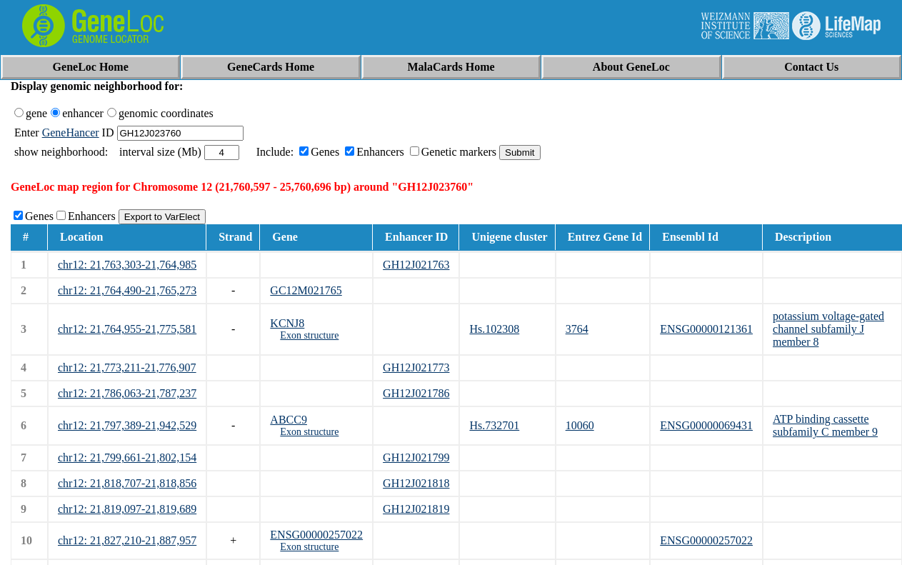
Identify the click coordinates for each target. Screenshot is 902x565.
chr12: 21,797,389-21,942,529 (127, 425)
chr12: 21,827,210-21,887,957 (127, 540)
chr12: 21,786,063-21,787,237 (127, 393)
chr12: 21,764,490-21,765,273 (127, 290)
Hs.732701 (494, 425)
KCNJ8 (287, 323)
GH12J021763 (416, 265)
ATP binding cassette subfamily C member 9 (825, 425)
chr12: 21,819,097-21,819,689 (127, 509)
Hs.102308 (494, 329)
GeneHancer (70, 132)
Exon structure (309, 335)
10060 (580, 425)
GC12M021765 (305, 290)
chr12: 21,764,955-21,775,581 (127, 329)
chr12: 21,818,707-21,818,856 (127, 483)
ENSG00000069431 (706, 425)
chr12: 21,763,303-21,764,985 (127, 265)
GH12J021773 (416, 367)
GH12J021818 (416, 483)
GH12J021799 (416, 457)
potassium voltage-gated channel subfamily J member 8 (828, 329)
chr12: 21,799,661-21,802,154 (127, 457)
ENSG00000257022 (316, 535)
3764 (577, 329)
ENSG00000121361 (706, 329)
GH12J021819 (416, 509)
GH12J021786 (416, 393)
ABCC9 (288, 420)
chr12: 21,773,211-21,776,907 (127, 367)
